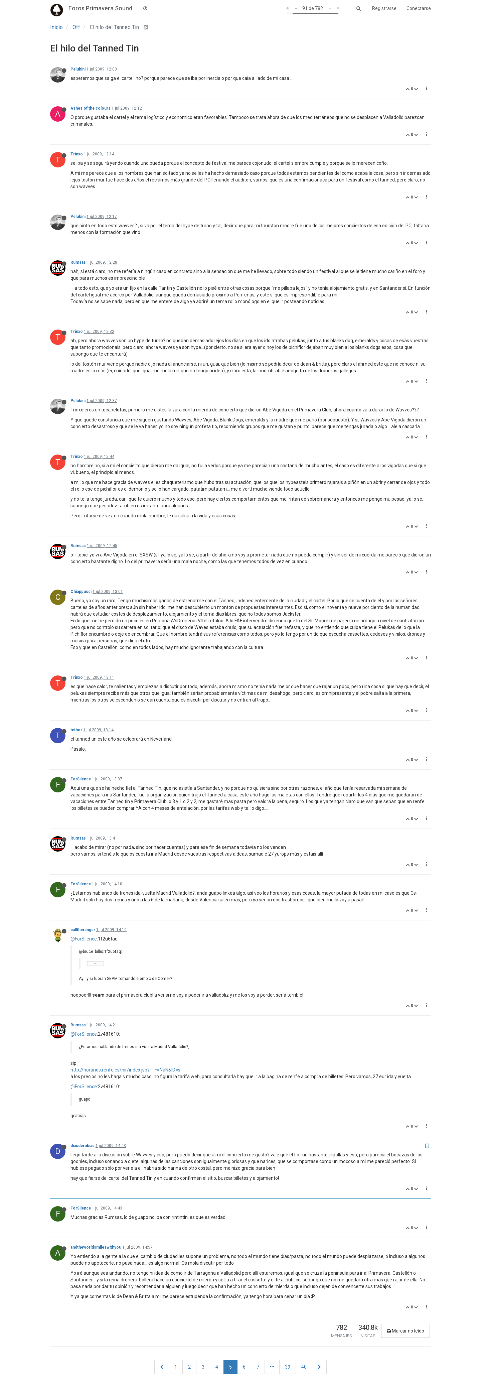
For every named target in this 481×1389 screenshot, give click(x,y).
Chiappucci (81, 591)
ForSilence (80, 779)
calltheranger (82, 929)
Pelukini (78, 69)
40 (304, 1367)
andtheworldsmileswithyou (95, 1247)
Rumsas (78, 262)
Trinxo (76, 154)
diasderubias (82, 1145)
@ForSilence (83, 938)
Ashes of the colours (90, 108)
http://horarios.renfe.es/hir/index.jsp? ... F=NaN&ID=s (125, 1069)
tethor (76, 730)
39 (287, 1367)
